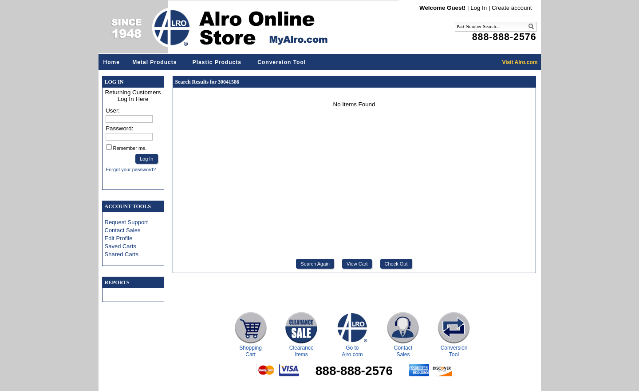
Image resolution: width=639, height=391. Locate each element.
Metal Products (154, 62)
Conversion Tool (281, 62)
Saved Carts (121, 246)
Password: (119, 128)
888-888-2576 (504, 37)
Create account (512, 7)
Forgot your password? (131, 169)
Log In (478, 7)
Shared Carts (122, 254)
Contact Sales (123, 230)
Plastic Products (217, 62)
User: (113, 110)
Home (111, 62)
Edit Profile (119, 238)
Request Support (126, 222)
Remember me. (130, 148)
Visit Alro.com (519, 62)
